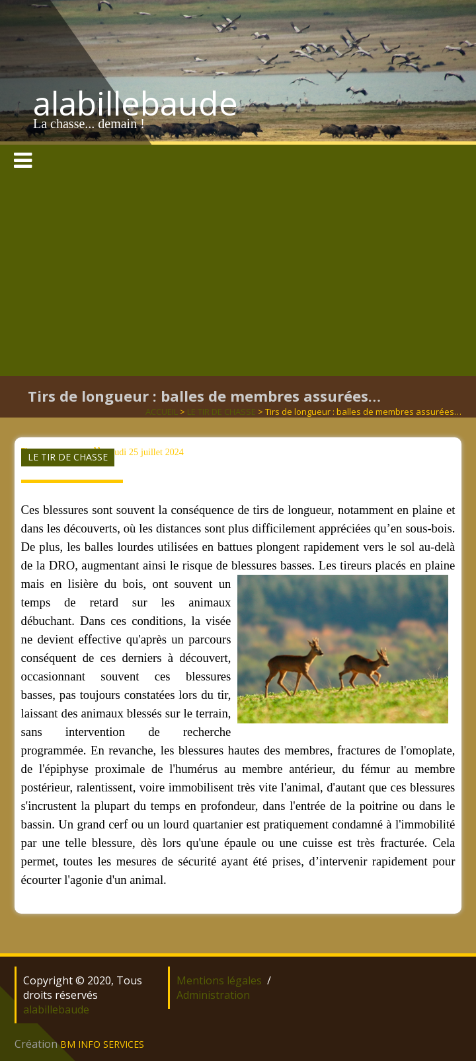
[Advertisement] (238, 276)
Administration (213, 995)
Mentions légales (219, 980)
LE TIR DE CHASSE (221, 412)
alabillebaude (135, 103)
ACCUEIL (161, 412)
